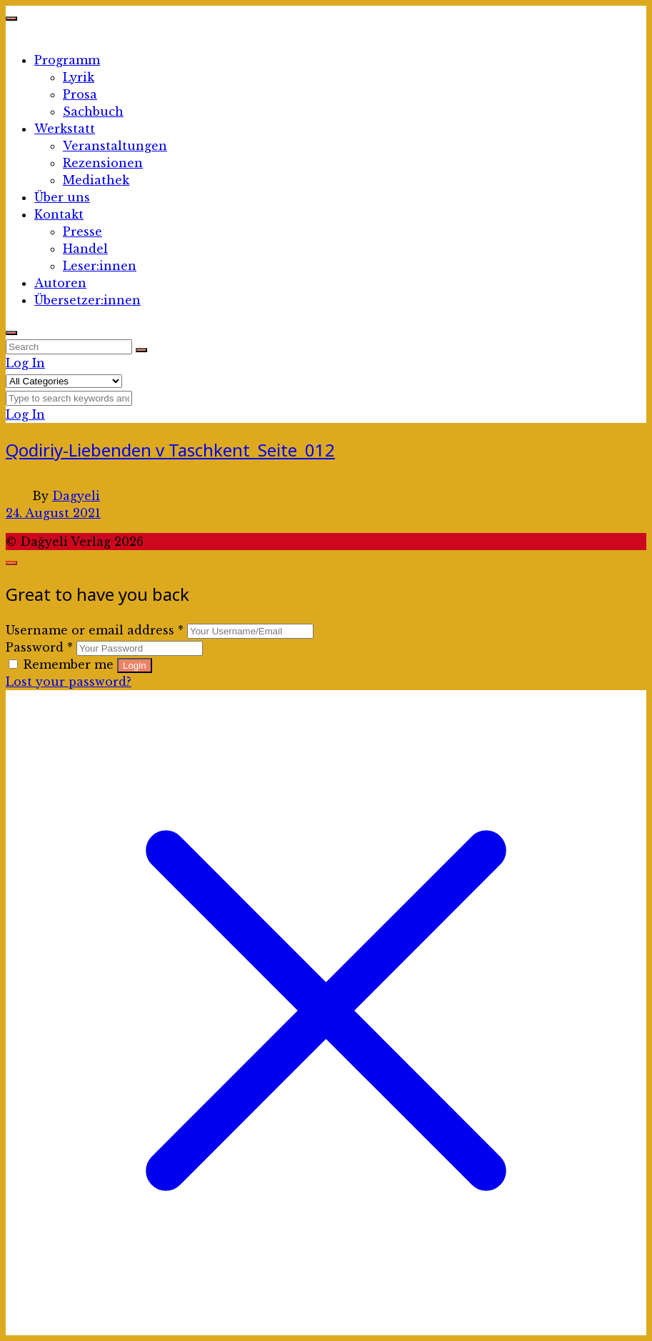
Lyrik (78, 77)
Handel (85, 248)
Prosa (80, 94)
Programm (67, 60)
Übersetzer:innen (87, 300)
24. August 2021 (53, 513)
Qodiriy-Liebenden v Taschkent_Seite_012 (170, 450)
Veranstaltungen (115, 146)
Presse (82, 231)
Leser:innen (99, 266)
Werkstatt (64, 128)
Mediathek (96, 180)
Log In (25, 363)
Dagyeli (76, 496)
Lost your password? (68, 681)
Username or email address (95, 630)
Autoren (60, 283)
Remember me (63, 664)
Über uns (62, 197)
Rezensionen (103, 163)
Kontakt (59, 214)
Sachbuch (93, 111)
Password (39, 647)
